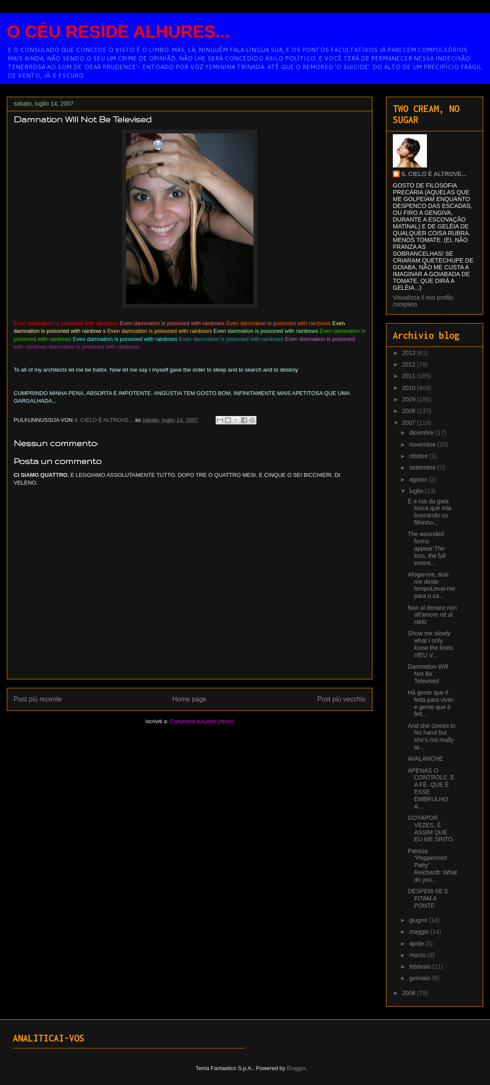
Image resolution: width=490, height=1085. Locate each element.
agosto (419, 479)
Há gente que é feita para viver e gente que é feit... (430, 703)
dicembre (422, 432)
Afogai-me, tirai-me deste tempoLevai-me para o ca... (431, 585)
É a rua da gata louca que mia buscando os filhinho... (429, 512)
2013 (409, 352)
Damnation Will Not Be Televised (428, 673)
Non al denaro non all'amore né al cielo (432, 615)
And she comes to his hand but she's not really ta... (431, 736)
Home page (189, 699)
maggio (419, 931)
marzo (418, 955)
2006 (409, 993)
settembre (423, 467)
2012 (409, 364)
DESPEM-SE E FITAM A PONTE (428, 898)
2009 (409, 399)
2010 (409, 387)
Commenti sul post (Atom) (202, 721)
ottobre (419, 456)
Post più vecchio (341, 699)
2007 (409, 422)
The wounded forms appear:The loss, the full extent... (427, 548)
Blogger (296, 1068)
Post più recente (38, 699)
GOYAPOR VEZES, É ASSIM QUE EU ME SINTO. (431, 828)
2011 (409, 375)
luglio (417, 491)
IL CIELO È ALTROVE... (434, 173)
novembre (423, 444)
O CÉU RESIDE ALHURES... (118, 31)
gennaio (420, 978)
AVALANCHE (425, 758)
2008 (409, 410)
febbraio (420, 966)
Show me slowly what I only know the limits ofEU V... (430, 644)
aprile (417, 943)
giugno (419, 920)
